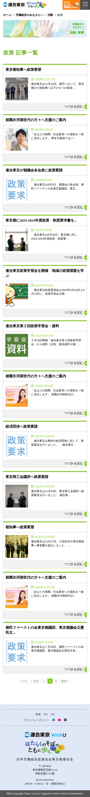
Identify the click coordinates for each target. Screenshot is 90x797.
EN (45, 714)
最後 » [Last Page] (65, 681)
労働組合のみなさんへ (29, 14)
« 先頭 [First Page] (35, 681)
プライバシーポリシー (36, 720)
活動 (50, 14)
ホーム (7, 14)
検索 (38, 714)
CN (52, 714)
